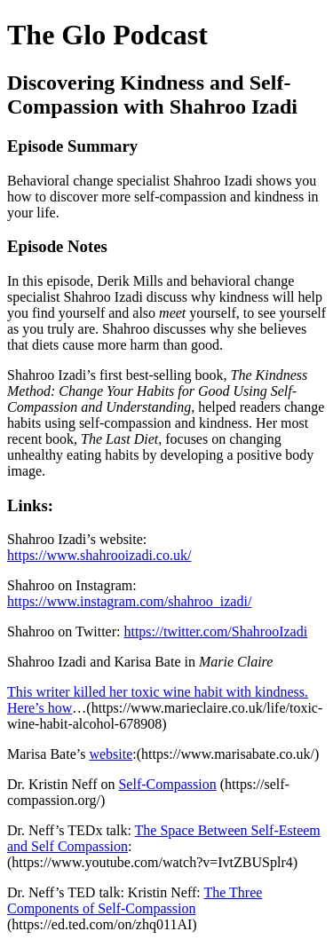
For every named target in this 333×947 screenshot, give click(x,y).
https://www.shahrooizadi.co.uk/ (99, 555)
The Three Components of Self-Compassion (134, 900)
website (110, 754)
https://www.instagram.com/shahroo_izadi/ (129, 601)
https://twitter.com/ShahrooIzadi (215, 631)
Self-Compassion (167, 784)
